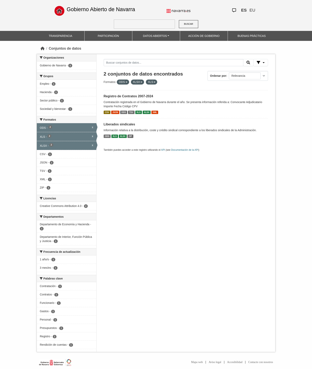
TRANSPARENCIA (60, 35)
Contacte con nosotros (260, 362)
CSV (107, 112)
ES (244, 10)
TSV (131, 112)
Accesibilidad (234, 362)
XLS (138, 112)
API (163, 150)
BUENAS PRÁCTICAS (252, 35)
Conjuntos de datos (65, 48)
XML (155, 112)
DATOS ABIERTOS (155, 35)
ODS (123, 112)
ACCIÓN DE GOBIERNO (203, 35)
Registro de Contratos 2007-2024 (128, 96)
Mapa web (197, 362)
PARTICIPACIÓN (108, 35)
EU (252, 10)
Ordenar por (218, 75)
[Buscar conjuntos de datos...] (173, 62)
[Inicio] (43, 48)
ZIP (130, 136)
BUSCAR (188, 24)
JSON (115, 112)
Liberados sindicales (119, 124)
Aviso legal (215, 362)
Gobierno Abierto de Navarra (101, 9)
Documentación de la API (185, 150)
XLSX (146, 112)
